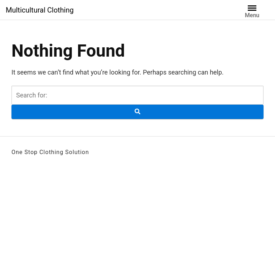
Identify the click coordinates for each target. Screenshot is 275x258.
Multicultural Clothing (40, 10)
